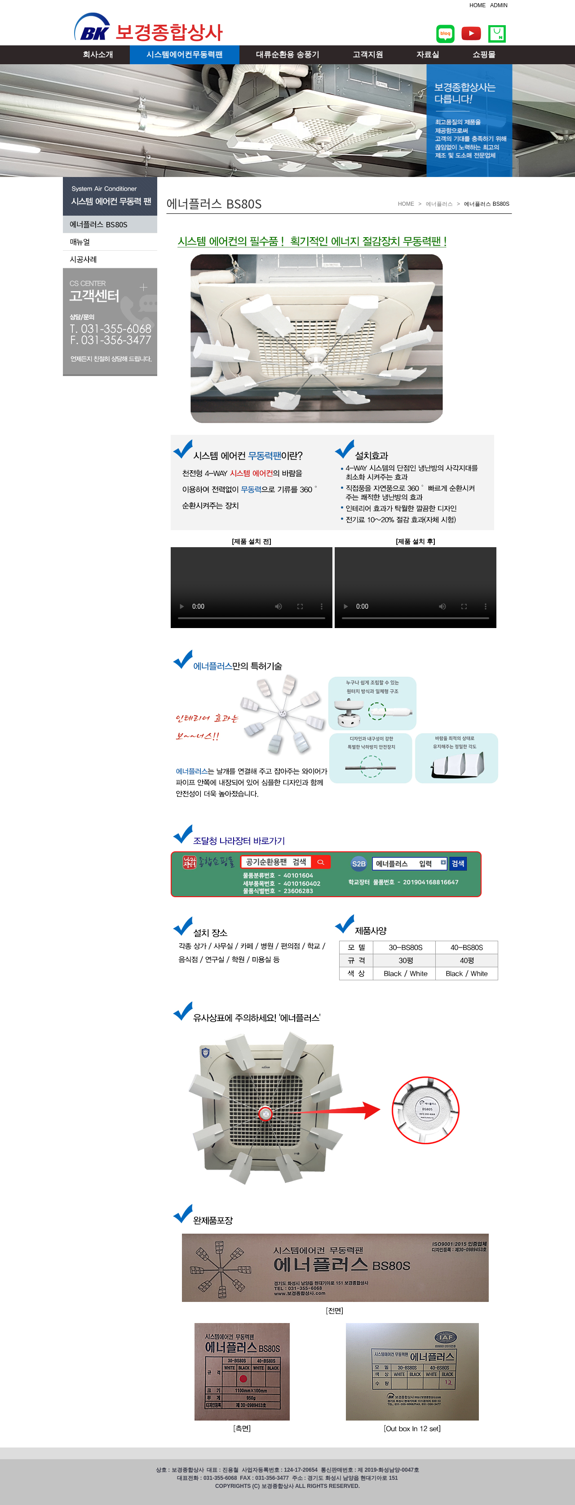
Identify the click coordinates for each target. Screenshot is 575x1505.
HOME (477, 5)
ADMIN (499, 5)
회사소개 (98, 54)
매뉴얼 (80, 241)
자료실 (427, 54)
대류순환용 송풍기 (287, 54)
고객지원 (368, 54)
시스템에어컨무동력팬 (184, 54)
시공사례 (83, 259)
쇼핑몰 (484, 54)
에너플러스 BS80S (99, 224)
